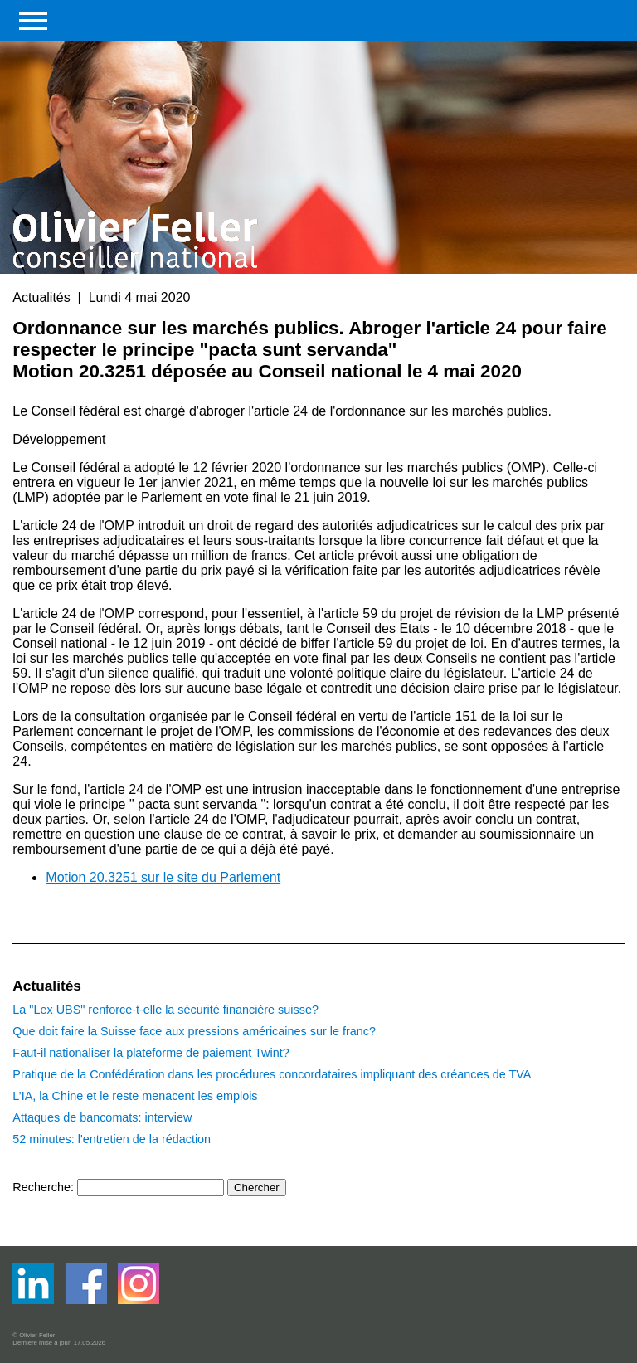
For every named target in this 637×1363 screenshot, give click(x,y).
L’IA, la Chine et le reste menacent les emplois (134, 1096)
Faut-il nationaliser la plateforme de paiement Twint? (150, 1052)
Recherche (41, 1187)
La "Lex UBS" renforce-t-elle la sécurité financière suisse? (165, 1009)
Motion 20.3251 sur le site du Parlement (163, 877)
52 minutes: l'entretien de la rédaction (111, 1139)
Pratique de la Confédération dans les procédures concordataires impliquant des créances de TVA (271, 1074)
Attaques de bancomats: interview (102, 1117)
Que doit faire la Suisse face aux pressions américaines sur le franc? (194, 1031)
